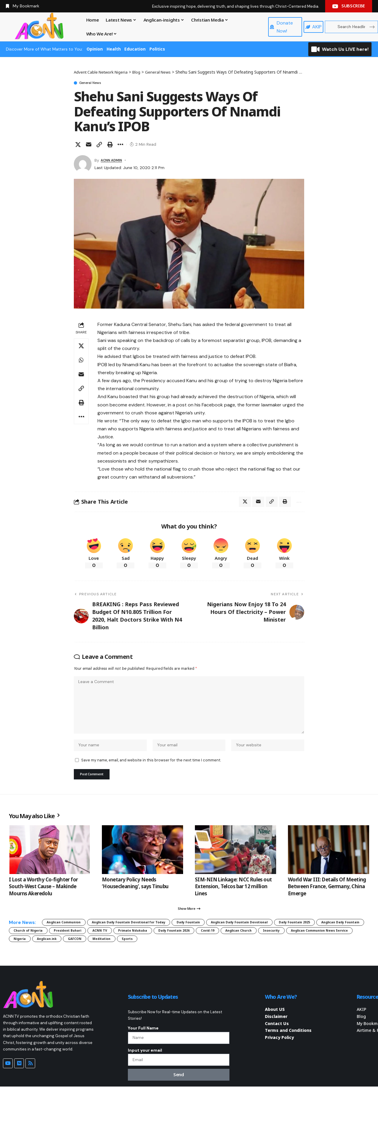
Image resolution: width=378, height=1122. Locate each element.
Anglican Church (64, 957)
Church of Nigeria (151, 947)
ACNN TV (243, 947)
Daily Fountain (231, 936)
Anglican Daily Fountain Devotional (297, 936)
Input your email (145, 1082)
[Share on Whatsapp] (81, 361)
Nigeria (227, 957)
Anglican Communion (70, 936)
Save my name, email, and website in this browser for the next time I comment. (151, 769)
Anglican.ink (262, 957)
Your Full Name (143, 1058)
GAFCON (297, 957)
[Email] (88, 145)
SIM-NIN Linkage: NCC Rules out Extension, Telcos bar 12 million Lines (233, 898)
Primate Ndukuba (285, 947)
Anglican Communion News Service (168, 957)
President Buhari (202, 947)
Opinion (95, 49)
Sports (22, 967)
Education (135, 49)
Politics (157, 49)
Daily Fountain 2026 (338, 947)
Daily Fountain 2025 (35, 947)
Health (114, 49)
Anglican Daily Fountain (94, 947)
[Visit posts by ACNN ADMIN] (83, 165)
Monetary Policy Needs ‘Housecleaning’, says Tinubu (135, 895)
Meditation (331, 957)
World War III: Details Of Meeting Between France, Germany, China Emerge (327, 898)
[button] (99, 145)
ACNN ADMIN (114, 161)
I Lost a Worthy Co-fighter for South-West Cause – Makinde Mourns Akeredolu (43, 898)
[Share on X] (78, 145)
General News (96, 83)
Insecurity (106, 957)
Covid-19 (24, 957)
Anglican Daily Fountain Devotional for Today (155, 936)
